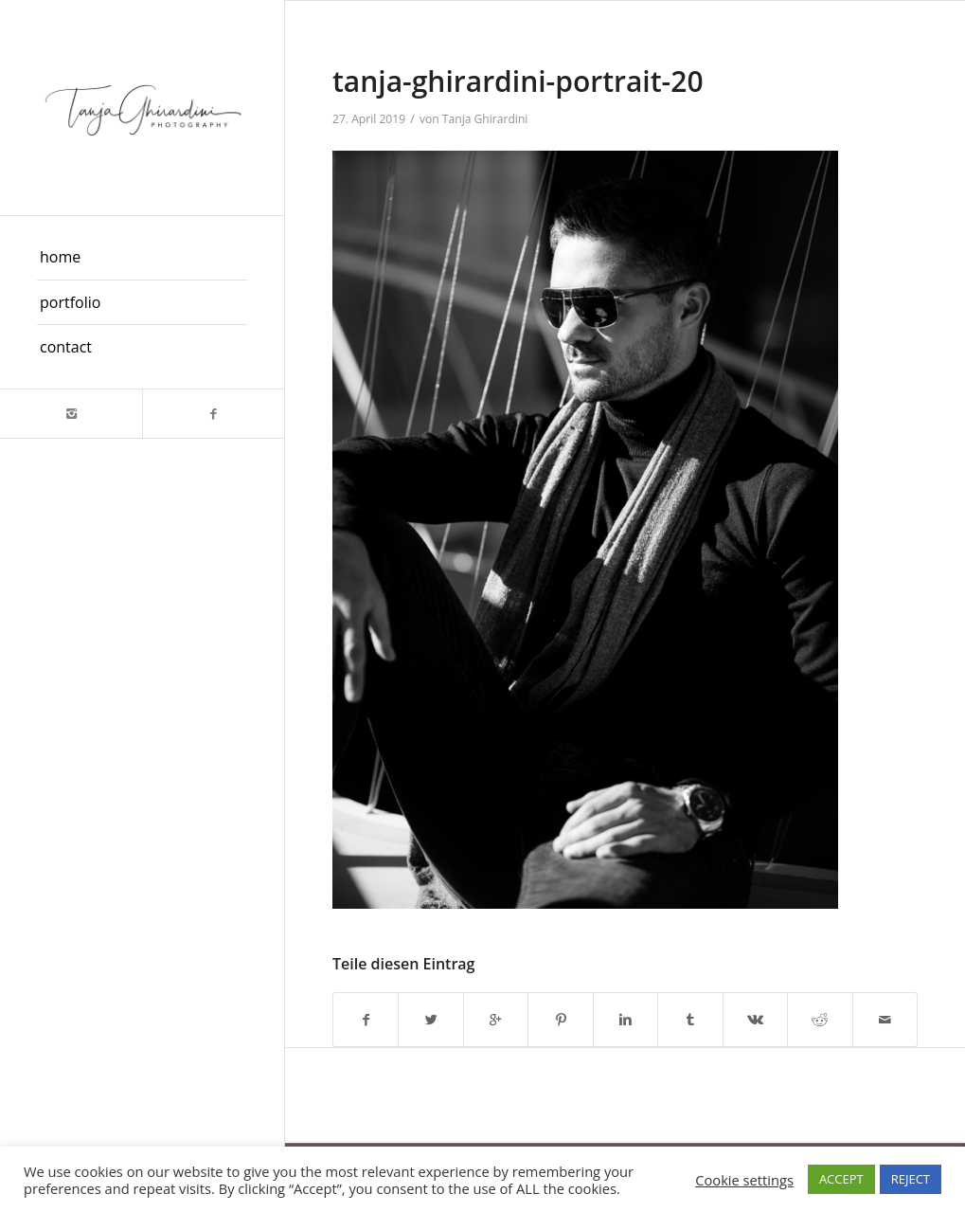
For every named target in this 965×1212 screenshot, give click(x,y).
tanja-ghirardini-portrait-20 (518, 81)
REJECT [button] (910, 1178)
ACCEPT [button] (841, 1178)
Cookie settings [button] (744, 1179)
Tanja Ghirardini (485, 119)
